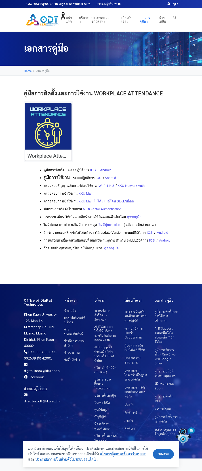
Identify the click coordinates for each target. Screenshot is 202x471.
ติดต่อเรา (130, 428)
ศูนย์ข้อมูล (100, 410)
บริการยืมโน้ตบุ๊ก (105, 395)
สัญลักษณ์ (130, 412)
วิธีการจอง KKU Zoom (164, 386)
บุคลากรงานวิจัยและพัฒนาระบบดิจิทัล (135, 391)
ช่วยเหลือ (162, 19)
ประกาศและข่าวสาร (100, 19)
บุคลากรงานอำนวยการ (132, 360)
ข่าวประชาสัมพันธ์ (73, 331)
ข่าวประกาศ (72, 352)
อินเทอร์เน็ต (102, 402)
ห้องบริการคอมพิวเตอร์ (102, 426)
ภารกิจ (128, 420)
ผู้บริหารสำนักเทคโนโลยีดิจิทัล (134, 347)
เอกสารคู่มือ (144, 19)
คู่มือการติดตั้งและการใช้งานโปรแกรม (166, 315)
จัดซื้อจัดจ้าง (72, 359)
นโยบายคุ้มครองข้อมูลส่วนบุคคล (165, 431)
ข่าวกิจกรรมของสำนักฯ (74, 343)
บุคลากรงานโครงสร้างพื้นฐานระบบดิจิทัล (135, 374)
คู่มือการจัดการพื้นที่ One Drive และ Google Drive (165, 356)
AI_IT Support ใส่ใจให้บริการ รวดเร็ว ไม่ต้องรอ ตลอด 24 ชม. (105, 333)
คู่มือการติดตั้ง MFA (164, 398)
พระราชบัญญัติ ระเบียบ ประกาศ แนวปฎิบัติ (135, 315)
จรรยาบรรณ (163, 409)
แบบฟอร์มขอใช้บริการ (74, 319)
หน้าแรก (69, 19)
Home (28, 71)
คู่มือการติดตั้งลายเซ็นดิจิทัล (166, 419)
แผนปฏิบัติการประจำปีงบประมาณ (133, 332)
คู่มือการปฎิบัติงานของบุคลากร (165, 373)
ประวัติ (129, 404)
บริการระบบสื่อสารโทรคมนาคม (102, 383)
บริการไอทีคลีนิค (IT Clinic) (105, 370)
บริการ (83, 17)
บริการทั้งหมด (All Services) (106, 437)
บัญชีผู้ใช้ (100, 417)
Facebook (34, 376)
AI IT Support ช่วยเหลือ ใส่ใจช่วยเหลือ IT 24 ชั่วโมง (104, 353)
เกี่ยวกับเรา (127, 19)
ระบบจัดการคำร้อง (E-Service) (102, 314)
